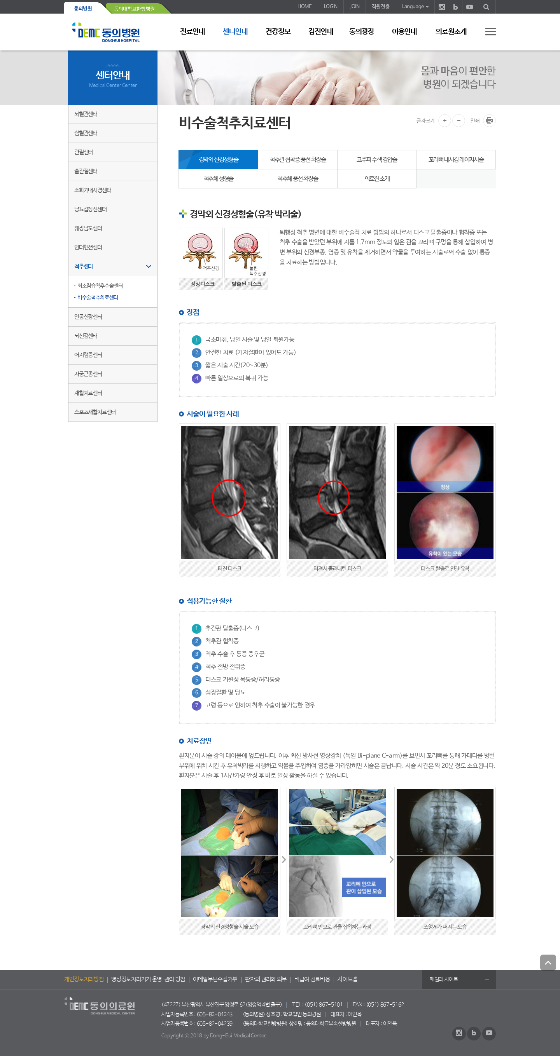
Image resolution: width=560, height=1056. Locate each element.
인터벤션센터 (88, 247)
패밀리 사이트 (444, 979)
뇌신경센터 (85, 336)
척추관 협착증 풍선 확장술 (298, 160)
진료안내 (192, 32)
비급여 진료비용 (312, 979)
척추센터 (83, 266)
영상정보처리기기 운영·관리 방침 (148, 979)
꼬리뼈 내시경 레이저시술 (456, 160)
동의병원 (83, 9)
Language (413, 7)
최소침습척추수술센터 (100, 286)
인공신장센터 (88, 317)
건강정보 (278, 32)
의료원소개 (451, 32)
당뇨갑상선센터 (90, 209)
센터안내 (235, 32)
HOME (305, 7)
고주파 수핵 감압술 (377, 160)
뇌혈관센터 (85, 114)
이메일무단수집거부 (215, 979)
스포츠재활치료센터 (95, 412)
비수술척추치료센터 (97, 297)
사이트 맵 (486, 31)
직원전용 (381, 7)
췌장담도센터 (88, 228)
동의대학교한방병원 (134, 9)
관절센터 (83, 152)
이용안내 (404, 32)
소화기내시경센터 (92, 190)
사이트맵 (347, 979)
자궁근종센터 (88, 374)
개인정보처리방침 (83, 979)
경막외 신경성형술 (218, 160)
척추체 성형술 (218, 179)
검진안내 (320, 32)
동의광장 (361, 32)
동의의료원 (113, 32)
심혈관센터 (85, 133)
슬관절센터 (85, 171)
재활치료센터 (88, 393)
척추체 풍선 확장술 (297, 179)
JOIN (355, 7)
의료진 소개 (376, 179)
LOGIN (331, 7)
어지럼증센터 (88, 355)
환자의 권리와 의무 (266, 979)
